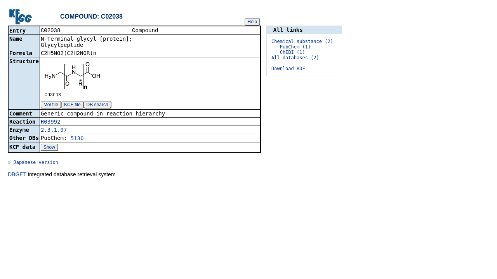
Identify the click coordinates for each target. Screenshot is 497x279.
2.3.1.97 (54, 130)
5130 (77, 139)
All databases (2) (295, 57)
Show (49, 148)
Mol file (50, 105)
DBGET (17, 175)
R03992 (51, 122)
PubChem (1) (295, 47)
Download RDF (288, 68)
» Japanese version (33, 163)
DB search (97, 105)
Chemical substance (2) (302, 41)
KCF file (72, 105)
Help (252, 21)
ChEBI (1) (292, 52)
